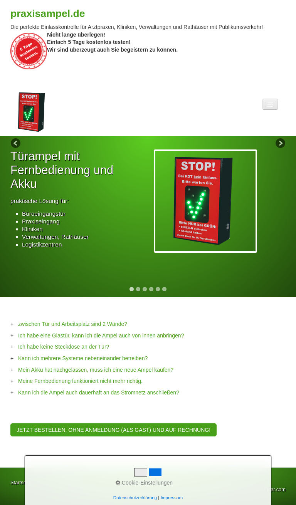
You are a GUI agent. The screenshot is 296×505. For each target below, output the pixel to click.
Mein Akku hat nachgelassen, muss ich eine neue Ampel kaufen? (95, 370)
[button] (113, 429)
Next (280, 143)
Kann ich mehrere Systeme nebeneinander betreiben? (83, 358)
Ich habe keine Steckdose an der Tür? (63, 347)
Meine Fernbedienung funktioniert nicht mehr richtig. (80, 381)
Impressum (71, 482)
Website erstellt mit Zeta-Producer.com (243, 489)
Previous (16, 143)
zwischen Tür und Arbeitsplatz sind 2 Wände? (72, 324)
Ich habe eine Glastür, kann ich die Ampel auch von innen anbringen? (101, 335)
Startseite (20, 482)
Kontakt (45, 482)
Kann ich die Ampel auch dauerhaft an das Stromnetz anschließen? (98, 392)
